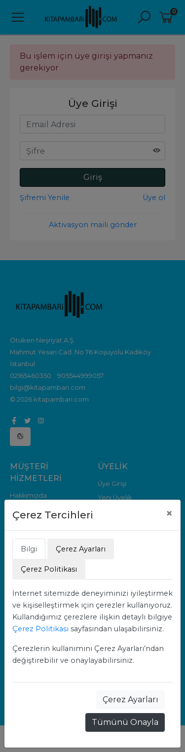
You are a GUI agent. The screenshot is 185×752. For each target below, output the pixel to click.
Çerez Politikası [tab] (49, 569)
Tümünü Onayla (125, 722)
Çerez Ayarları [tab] (81, 549)
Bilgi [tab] (29, 549)
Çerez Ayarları (130, 699)
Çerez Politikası (40, 628)
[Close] (169, 513)
